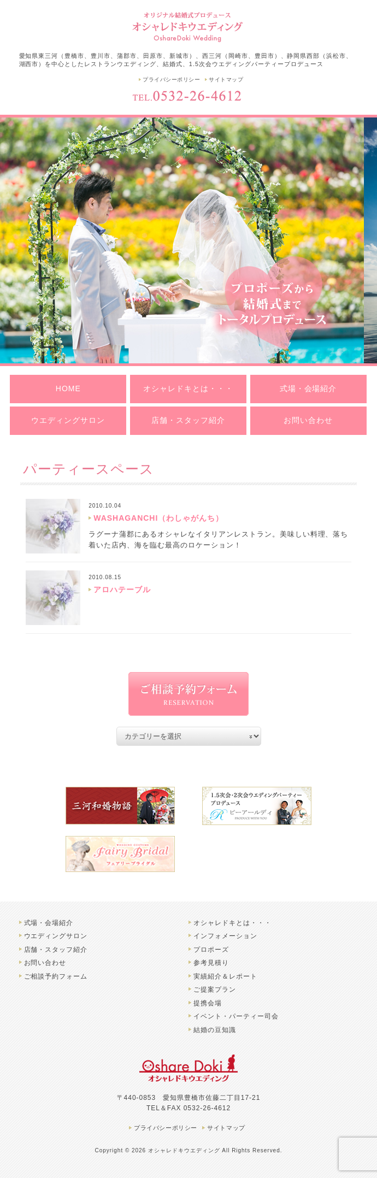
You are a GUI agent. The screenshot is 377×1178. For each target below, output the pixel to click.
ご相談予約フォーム (56, 976)
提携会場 (207, 1003)
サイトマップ (226, 79)
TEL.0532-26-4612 (188, 95)
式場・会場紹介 (308, 388)
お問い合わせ (308, 420)
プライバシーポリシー (171, 79)
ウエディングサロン (68, 420)
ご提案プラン (214, 989)
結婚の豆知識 (214, 1030)
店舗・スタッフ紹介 (188, 420)
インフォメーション (225, 936)
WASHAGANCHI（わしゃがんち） (158, 518)
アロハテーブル (122, 589)
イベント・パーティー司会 (236, 1016)
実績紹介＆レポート (225, 976)
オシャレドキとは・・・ (188, 388)
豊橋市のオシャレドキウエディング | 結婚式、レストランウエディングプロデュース (188, 25)
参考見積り (211, 963)
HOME (68, 388)
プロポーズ (211, 949)
